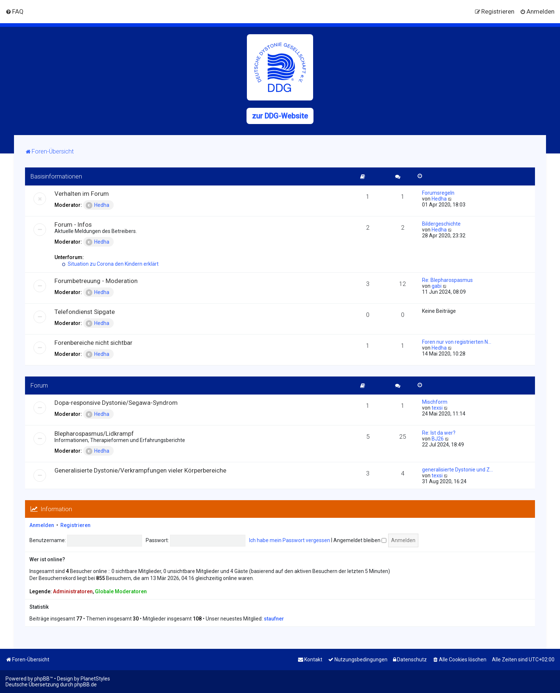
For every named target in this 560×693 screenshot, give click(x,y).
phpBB (42, 679)
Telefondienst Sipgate (84, 311)
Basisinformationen (56, 176)
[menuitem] (15, 11)
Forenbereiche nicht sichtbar (93, 342)
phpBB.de (85, 684)
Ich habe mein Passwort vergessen (289, 540)
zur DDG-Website (280, 116)
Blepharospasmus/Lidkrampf (94, 433)
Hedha (97, 205)
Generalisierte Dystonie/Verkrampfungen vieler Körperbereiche (140, 470)
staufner (274, 619)
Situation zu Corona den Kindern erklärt (110, 264)
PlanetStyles (95, 679)
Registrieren (75, 525)
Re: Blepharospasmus (447, 280)
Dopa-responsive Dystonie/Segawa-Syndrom (116, 402)
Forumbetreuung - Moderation (96, 280)
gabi (437, 286)
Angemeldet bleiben (359, 540)
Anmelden (41, 525)
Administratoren (73, 591)
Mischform (434, 402)
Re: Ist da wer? (439, 433)
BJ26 (438, 439)
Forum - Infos (73, 224)
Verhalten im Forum (81, 193)
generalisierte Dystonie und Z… (457, 470)
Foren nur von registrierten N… (456, 342)
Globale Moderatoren (121, 591)
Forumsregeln (438, 193)
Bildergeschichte (441, 224)
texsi (437, 408)
